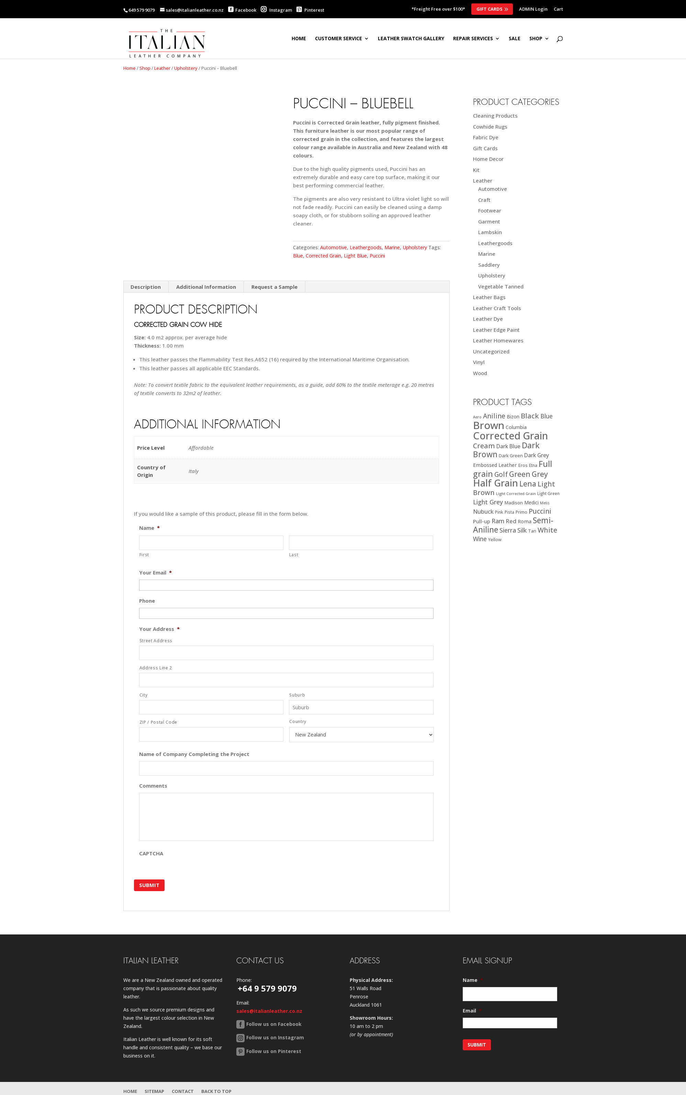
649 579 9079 (141, 10)
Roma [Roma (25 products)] (524, 521)
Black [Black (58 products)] (530, 415)
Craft (484, 199)
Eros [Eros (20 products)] (523, 465)
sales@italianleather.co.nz (269, 1010)
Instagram (276, 10)
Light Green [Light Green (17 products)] (548, 493)
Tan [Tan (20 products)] (532, 531)
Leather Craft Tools (497, 308)
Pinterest (310, 10)
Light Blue (355, 255)
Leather (162, 68)
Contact (183, 1091)
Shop (144, 68)
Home (299, 39)
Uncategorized (491, 351)
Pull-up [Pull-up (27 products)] (481, 521)
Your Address (159, 629)
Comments (153, 785)
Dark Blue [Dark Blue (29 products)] (508, 446)
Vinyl (479, 362)
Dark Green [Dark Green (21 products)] (511, 455)
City (143, 695)
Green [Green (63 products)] (519, 474)
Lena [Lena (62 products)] (527, 484)
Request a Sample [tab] (274, 286)
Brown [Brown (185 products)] (488, 425)
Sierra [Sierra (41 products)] (507, 530)
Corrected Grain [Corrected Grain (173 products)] (510, 435)
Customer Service (338, 39)
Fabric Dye (485, 137)
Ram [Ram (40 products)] (498, 521)
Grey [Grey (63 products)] (540, 474)
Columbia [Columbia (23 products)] (516, 427)
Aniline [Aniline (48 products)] (494, 415)
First (144, 555)
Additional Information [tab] (206, 286)
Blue (298, 255)
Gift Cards (489, 9)
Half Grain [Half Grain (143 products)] (495, 483)
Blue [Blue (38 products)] (546, 416)
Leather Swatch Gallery (411, 39)
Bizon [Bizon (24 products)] (513, 416)
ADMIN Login (533, 9)
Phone (147, 601)
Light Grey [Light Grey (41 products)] (488, 502)
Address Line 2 (155, 668)
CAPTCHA (151, 853)
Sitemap (154, 1091)
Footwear (489, 210)
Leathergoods (366, 247)
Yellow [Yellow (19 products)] (495, 540)
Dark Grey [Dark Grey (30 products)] (536, 455)
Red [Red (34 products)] (511, 521)
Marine (392, 247)
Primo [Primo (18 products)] (521, 512)
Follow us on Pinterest (273, 1051)
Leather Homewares (498, 340)
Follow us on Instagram (275, 1037)
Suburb (297, 695)
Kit (476, 169)
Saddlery (489, 264)
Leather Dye (488, 318)
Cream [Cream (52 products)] (484, 445)
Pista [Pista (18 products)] (509, 512)
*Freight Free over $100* (438, 9)
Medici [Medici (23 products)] (531, 502)
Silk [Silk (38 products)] (522, 530)
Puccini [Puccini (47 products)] (540, 511)
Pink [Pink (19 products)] (499, 512)
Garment (489, 221)
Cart (558, 9)
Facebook (245, 10)
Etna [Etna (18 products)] (533, 465)
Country (297, 721)
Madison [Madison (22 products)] (513, 503)
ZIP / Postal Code (158, 722)
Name (149, 528)
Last (294, 555)
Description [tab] (146, 286)
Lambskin (490, 232)
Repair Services (473, 39)
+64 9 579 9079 (267, 988)
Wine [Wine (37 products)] (480, 539)
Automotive (333, 247)
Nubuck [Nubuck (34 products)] (483, 511)
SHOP (535, 39)
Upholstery (186, 68)
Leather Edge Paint (496, 329)
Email (472, 1010)
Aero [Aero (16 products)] (477, 416)
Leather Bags (489, 297)
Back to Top (216, 1091)
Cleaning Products (495, 115)
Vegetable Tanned (501, 286)
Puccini (377, 255)
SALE (514, 39)
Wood (480, 373)
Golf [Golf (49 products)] (501, 474)
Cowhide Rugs (490, 126)
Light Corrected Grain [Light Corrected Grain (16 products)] (516, 493)
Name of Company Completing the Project (194, 754)
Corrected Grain (323, 255)
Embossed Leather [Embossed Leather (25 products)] (495, 465)
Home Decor (488, 158)
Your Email (155, 572)
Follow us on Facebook (274, 1023)
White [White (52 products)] (547, 530)
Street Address (155, 641)
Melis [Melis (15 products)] (545, 503)
